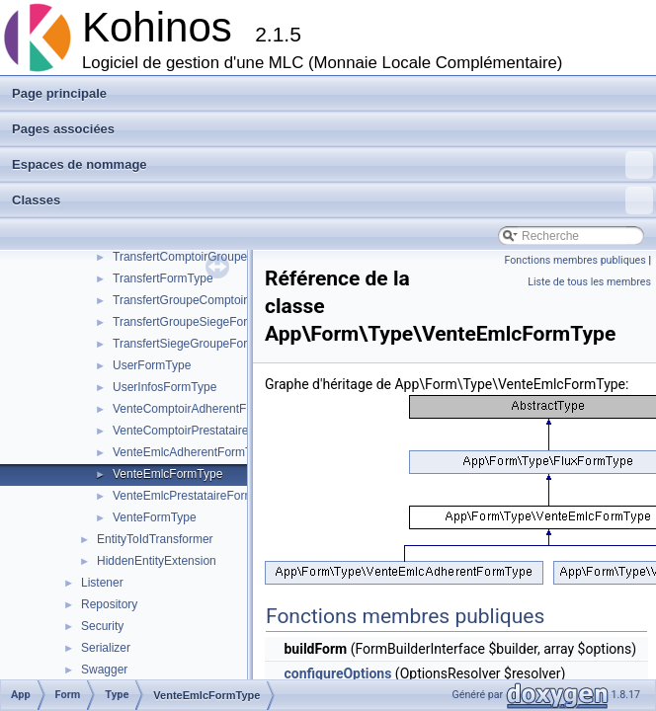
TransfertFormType (163, 278)
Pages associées (63, 128)
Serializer (105, 648)
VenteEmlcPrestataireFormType (196, 496)
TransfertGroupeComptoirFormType (206, 300)
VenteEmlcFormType (167, 474)
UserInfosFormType (164, 387)
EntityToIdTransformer (155, 539)
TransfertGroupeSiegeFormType (198, 322)
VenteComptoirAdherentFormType (202, 409)
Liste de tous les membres (589, 282)
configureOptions (337, 673)
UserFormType (152, 365)
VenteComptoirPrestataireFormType (207, 430)
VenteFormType (155, 517)
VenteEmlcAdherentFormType (192, 452)
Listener (102, 583)
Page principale (59, 93)
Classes (332, 200)
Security (102, 626)
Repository (109, 604)
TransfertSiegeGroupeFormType (198, 344)
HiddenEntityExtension (156, 561)
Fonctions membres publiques (575, 260)
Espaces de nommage (332, 165)
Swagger (104, 669)
